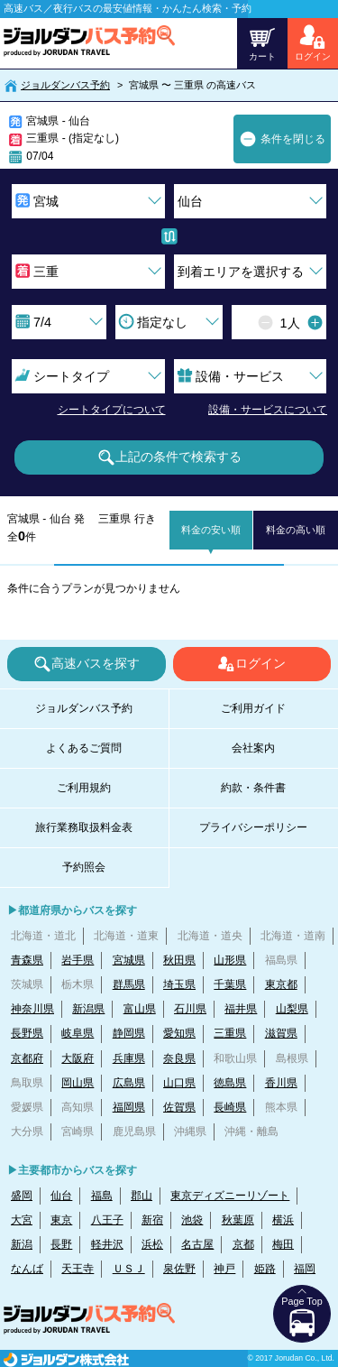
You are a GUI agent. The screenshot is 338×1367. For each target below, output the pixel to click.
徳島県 (230, 1082)
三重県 (230, 1033)
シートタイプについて (112, 409)
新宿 (152, 1220)
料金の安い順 (211, 529)
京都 (243, 1244)
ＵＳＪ (129, 1268)
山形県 (230, 960)
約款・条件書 (253, 787)
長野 (61, 1244)
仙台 (61, 1195)
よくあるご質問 (84, 748)
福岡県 (129, 1107)
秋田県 (179, 960)
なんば (27, 1268)
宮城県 (129, 960)
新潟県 (88, 1008)
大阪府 (77, 1058)
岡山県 (77, 1082)
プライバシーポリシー (253, 827)
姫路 (265, 1268)
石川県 (190, 1008)
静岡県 (129, 1033)
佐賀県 (179, 1107)
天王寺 (77, 1268)
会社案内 (253, 748)
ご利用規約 (84, 787)
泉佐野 (179, 1268)
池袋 (192, 1220)
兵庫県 (129, 1058)
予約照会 (83, 867)
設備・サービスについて (267, 409)
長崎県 (230, 1107)
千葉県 (230, 984)
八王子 (107, 1220)
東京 (61, 1220)
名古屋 (197, 1244)
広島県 (129, 1082)
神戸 (224, 1268)
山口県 (179, 1082)
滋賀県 (281, 1033)
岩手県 (77, 960)
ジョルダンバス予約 (65, 84)
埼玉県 (179, 984)
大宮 (21, 1220)
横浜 (283, 1220)
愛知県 (179, 1033)
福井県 (240, 1008)
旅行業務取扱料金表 (83, 827)
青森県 (27, 960)
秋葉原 (238, 1220)
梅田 (283, 1244)
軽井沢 (107, 1244)
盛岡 (21, 1195)
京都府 (27, 1058)
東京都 (281, 984)
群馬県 (129, 984)
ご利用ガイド (253, 708)
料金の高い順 (295, 529)
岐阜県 (77, 1033)
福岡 (304, 1268)
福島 (102, 1195)
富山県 (139, 1008)
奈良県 (179, 1058)
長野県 (27, 1033)
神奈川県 (32, 1008)
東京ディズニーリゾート (229, 1195)
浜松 (152, 1244)
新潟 (21, 1244)
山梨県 (292, 1008)
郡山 (141, 1195)
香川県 (281, 1082)
